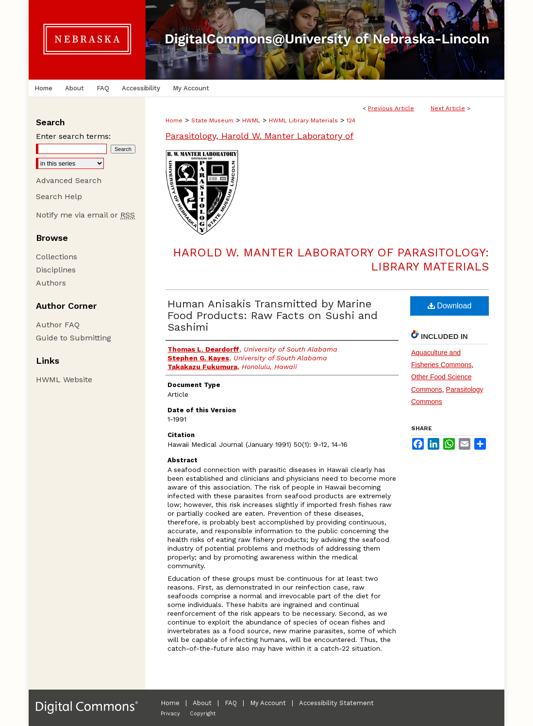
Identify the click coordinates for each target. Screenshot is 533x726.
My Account (268, 703)
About (202, 703)
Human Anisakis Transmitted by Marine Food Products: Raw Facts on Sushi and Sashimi (272, 315)
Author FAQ (58, 324)
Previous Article (391, 108)
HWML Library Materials (303, 120)
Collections (56, 256)
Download (450, 306)
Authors (51, 282)
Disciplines (56, 269)
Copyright (203, 713)
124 (351, 120)
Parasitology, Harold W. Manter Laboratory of (259, 136)
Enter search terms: (73, 136)
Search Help (59, 196)
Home (174, 120)
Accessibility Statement (336, 703)
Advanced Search (68, 180)
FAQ (231, 703)
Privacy (170, 713)
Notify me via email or (85, 214)
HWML (251, 120)
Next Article (448, 108)
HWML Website (64, 379)
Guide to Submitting (73, 337)
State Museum (212, 120)
